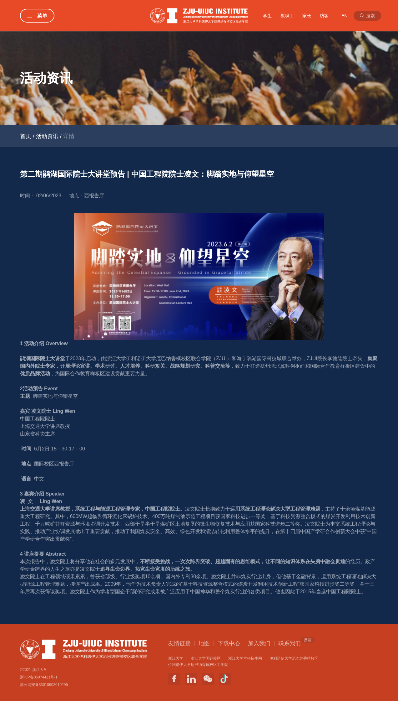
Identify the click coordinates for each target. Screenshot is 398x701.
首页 (25, 136)
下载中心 (229, 643)
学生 (267, 15)
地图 (204, 643)
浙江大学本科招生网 (245, 658)
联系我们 (289, 643)
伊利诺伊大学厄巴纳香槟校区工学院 (198, 664)
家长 (306, 15)
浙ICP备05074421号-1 (39, 677)
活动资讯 (47, 136)
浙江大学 (175, 658)
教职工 (287, 15)
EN (344, 15)
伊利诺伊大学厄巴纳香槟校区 (294, 658)
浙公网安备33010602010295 (44, 685)
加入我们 (259, 643)
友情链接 (179, 643)
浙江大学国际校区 (206, 658)
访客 (324, 15)
